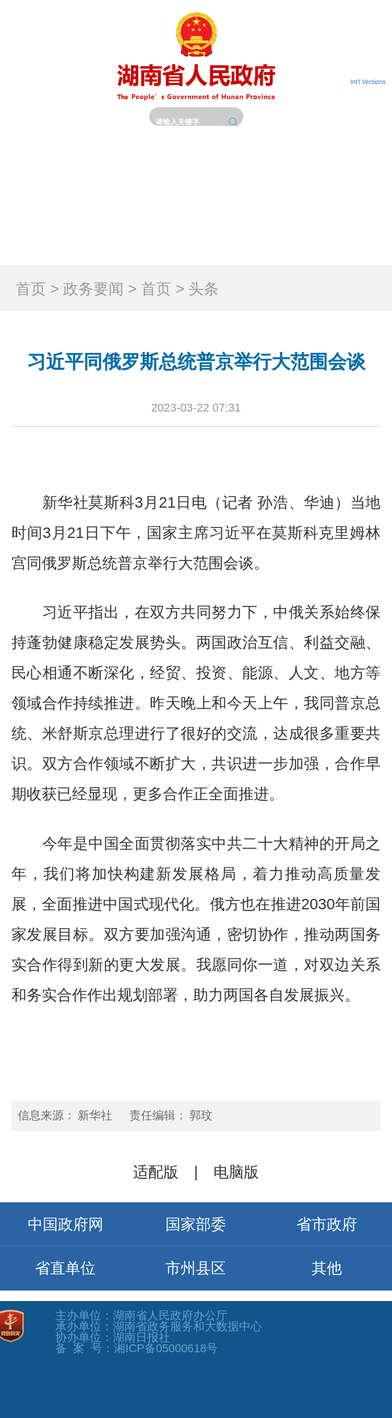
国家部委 (195, 1224)
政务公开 (343, 189)
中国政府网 (65, 1224)
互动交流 (147, 239)
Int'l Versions (368, 82)
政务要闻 (245, 189)
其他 (327, 1268)
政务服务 (49, 239)
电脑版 (236, 1172)
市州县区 (195, 1268)
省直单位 (65, 1268)
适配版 (156, 1172)
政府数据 (245, 239)
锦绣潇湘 (343, 239)
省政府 (147, 189)
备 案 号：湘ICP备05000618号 (136, 1348)
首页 (49, 189)
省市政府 (326, 1224)
